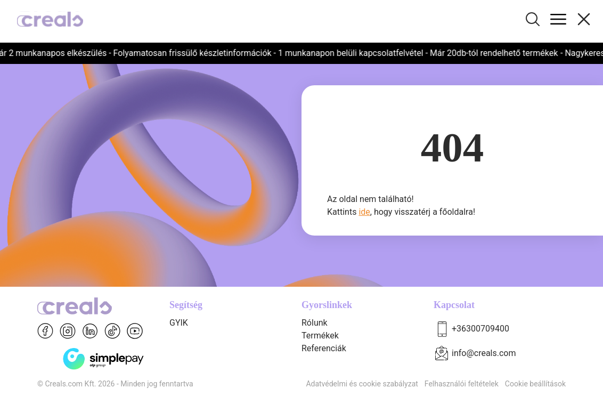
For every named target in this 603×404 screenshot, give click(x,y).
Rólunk (315, 323)
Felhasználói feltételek (462, 383)
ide (364, 212)
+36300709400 (480, 329)
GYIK (178, 323)
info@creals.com (484, 353)
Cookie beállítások (535, 383)
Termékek (320, 335)
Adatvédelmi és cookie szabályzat (362, 383)
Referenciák (324, 348)
